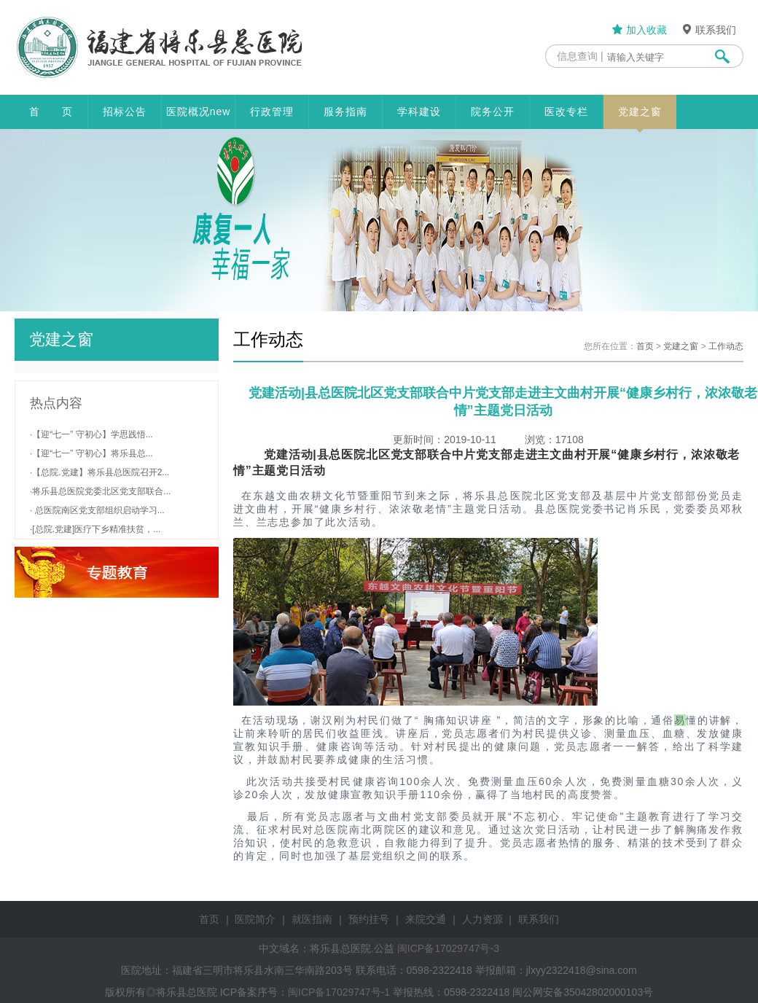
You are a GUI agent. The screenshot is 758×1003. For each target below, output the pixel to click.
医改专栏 (566, 111)
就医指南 (312, 919)
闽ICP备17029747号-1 (339, 992)
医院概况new (198, 111)
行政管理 (272, 111)
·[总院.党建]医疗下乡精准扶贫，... (95, 529)
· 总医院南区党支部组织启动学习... (97, 510)
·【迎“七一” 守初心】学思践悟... (91, 434)
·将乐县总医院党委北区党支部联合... (100, 491)
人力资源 (482, 919)
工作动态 (725, 346)
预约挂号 (368, 919)
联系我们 (708, 30)
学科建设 (419, 111)
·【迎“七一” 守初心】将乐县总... (91, 453)
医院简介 (255, 919)
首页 (645, 346)
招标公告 (124, 111)
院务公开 (493, 111)
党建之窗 (640, 117)
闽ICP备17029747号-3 (448, 948)
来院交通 (425, 919)
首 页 (51, 111)
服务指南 (345, 111)
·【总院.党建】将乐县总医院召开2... (99, 472)
